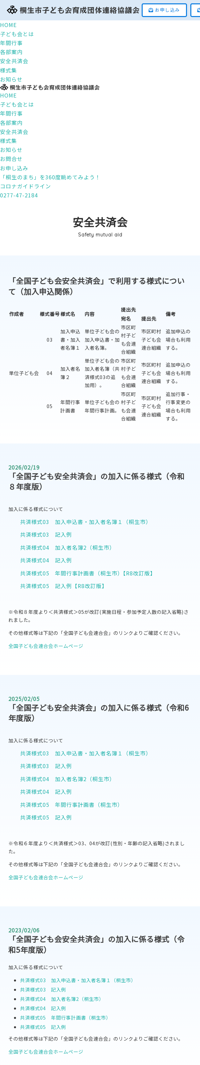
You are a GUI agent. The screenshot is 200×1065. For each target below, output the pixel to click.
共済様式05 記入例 (46, 817)
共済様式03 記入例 (46, 534)
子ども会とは (17, 104)
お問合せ (11, 159)
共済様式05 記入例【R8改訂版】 (63, 586)
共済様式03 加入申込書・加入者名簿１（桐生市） (85, 522)
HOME (8, 95)
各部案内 (11, 123)
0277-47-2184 (19, 195)
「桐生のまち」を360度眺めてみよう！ (50, 177)
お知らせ (11, 150)
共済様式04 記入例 (46, 560)
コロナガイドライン (25, 186)
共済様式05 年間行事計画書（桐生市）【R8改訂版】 (88, 573)
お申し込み (164, 9)
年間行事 (11, 113)
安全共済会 (14, 132)
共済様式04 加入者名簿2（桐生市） (67, 547)
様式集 (8, 141)
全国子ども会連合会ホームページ (45, 645)
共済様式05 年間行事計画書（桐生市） (71, 805)
